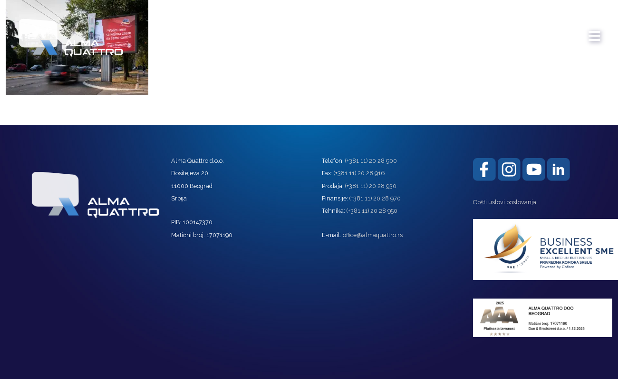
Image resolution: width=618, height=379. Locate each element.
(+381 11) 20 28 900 (371, 160)
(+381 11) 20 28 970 (375, 198)
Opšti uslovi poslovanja (504, 202)
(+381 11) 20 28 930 (370, 186)
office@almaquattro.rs (373, 235)
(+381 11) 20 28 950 (372, 210)
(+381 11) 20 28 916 (359, 173)
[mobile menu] (595, 31)
